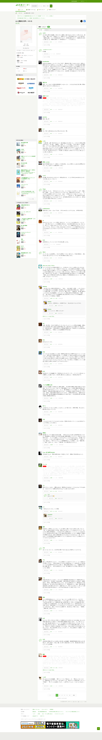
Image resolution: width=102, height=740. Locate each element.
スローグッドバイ (24, 184)
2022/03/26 (61, 444)
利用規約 (51, 709)
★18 (51, 610)
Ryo (44, 339)
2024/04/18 (60, 181)
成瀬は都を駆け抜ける (25, 205)
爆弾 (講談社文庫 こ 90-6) (26, 252)
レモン (44, 141)
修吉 (44, 654)
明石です (45, 82)
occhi (44, 33)
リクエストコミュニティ (59, 713)
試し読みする (26, 48)
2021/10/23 (60, 511)
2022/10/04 (60, 332)
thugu (44, 189)
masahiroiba (46, 61)
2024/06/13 (61, 154)
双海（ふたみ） (46, 162)
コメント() (54, 88)
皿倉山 (44, 432)
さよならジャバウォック (26, 232)
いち (44, 577)
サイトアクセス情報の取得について (72, 711)
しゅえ (44, 677)
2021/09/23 (60, 552)
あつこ (44, 405)
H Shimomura (46, 208)
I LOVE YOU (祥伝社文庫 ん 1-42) (27, 191)
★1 (51, 41)
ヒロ (49, 494)
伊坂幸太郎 (23, 233)
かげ (44, 618)
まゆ (44, 419)
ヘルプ (34, 713)
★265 (51, 444)
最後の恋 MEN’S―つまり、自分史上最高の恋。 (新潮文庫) (28, 170)
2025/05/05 (60, 88)
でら (44, 559)
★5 (51, 377)
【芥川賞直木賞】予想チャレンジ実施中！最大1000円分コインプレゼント (31, 18)
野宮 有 (22, 226)
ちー (44, 129)
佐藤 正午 (23, 240)
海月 (44, 526)
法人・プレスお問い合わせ (47, 713)
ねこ (44, 323)
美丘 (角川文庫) (24, 163)
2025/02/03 (60, 109)
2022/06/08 (60, 411)
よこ (44, 506)
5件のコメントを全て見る (48, 316)
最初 (50, 695)
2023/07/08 (60, 232)
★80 (51, 540)
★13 (51, 167)
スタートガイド (45, 709)
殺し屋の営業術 (24, 225)
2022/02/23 (60, 491)
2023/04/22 (61, 278)
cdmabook (50, 514)
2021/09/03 (61, 570)
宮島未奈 (22, 206)
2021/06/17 (61, 667)
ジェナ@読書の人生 (47, 384)
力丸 (44, 352)
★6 (51, 511)
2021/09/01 (61, 589)
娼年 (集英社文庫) (24, 142)
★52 (51, 398)
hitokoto (45, 286)
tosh (44, 639)
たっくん (45, 464)
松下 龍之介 (23, 221)
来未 (44, 597)
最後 (74, 695)
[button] (51, 6)
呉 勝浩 (22, 254)
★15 (51, 667)
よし (44, 485)
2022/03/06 (61, 477)
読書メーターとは (36, 709)
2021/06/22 (60, 646)
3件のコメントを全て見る (48, 670)
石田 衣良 (20, 13)
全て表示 (40, 29)
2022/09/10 (60, 363)
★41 (51, 154)
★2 (51, 74)
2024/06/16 (60, 133)
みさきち (45, 117)
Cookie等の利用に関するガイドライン (56, 711)
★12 (51, 589)
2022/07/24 (60, 377)
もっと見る (31, 198)
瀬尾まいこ (23, 247)
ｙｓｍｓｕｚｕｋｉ (47, 49)
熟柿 (22, 239)
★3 (51, 88)
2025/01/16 (60, 121)
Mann (44, 252)
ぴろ (44, 547)
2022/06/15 (61, 398)
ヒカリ (44, 175)
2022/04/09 (60, 425)
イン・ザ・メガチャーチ (26, 211)
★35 (51, 298)
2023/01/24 (61, 298)
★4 (51, 109)
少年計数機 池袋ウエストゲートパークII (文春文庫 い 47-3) (28, 178)
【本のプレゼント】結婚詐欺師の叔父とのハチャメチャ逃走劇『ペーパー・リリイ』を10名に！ (35, 15)
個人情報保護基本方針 (42, 711)
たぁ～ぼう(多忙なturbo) (49, 452)
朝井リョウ (23, 213)
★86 (51, 477)
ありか (22, 246)
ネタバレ (47, 29)
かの (44, 371)
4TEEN (22, 149)
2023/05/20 (58, 244)
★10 (51, 685)
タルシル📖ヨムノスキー (49, 265)
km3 (44, 240)
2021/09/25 (61, 540)
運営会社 (34, 711)
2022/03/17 (60, 456)
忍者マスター (46, 96)
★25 (51, 278)
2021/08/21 (61, 610)
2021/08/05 (60, 631)
